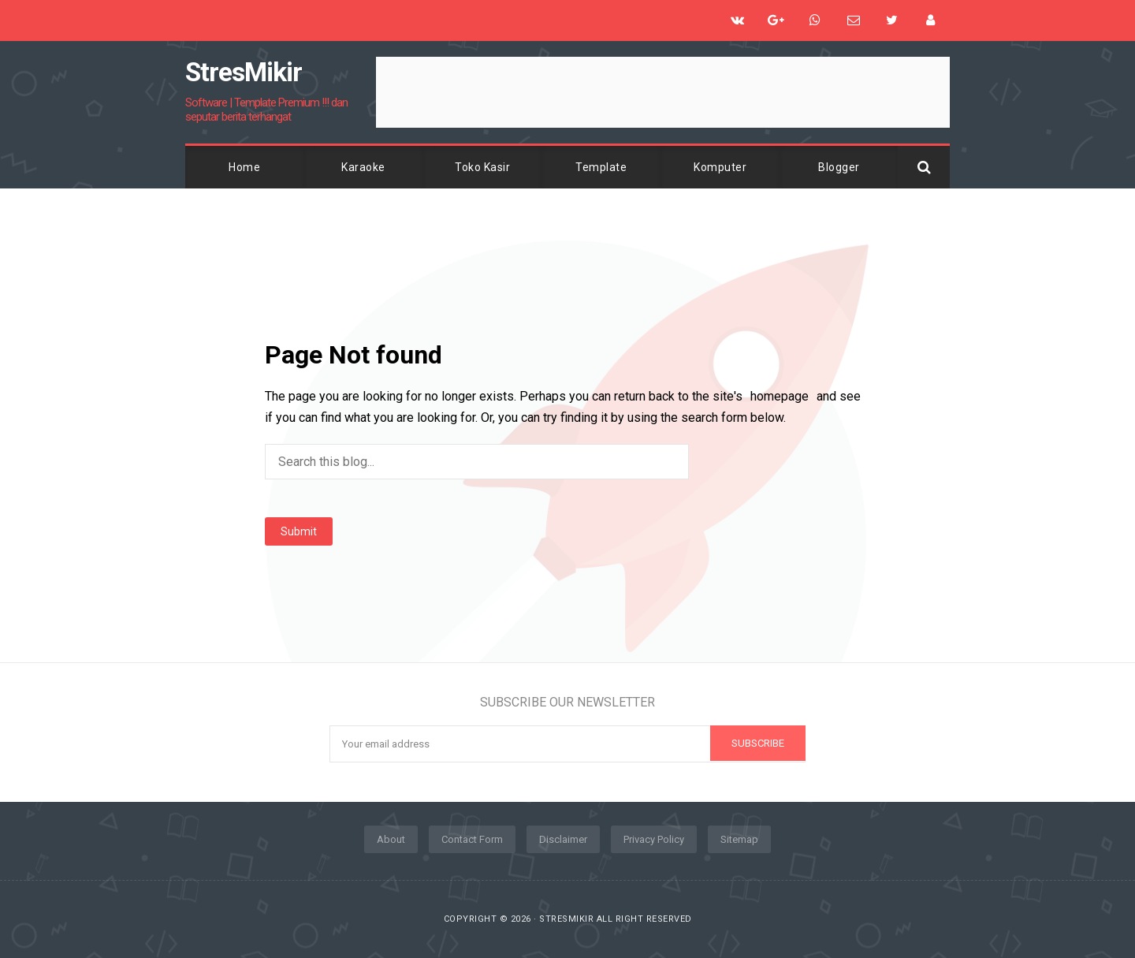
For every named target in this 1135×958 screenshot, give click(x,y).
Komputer (720, 167)
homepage (779, 396)
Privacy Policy (653, 839)
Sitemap (739, 839)
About (391, 839)
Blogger (839, 167)
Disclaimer (563, 839)
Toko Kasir (482, 167)
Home (244, 167)
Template (601, 167)
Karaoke (363, 167)
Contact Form (472, 839)
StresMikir (566, 919)
